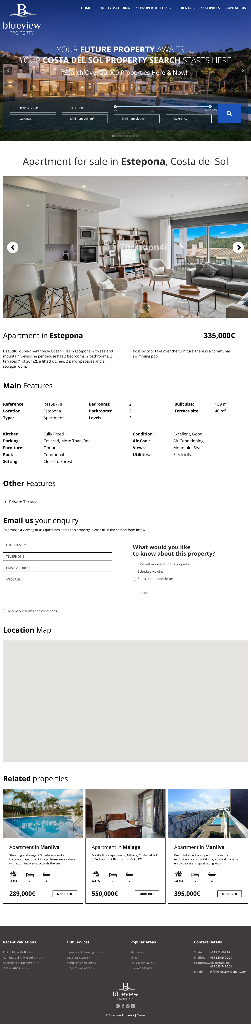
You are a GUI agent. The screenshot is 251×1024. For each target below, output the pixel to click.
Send (143, 593)
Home (86, 8)
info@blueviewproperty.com (228, 972)
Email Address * (19, 568)
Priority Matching (113, 8)
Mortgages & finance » (81, 963)
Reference (180, 119)
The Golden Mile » (142, 963)
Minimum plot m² (133, 119)
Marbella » (137, 952)
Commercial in (23, 958)
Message (13, 579)
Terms (141, 1015)
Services (212, 8)
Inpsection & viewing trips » (85, 952)
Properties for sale (157, 8)
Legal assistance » (78, 958)
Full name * (16, 545)
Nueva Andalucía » (142, 968)
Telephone (15, 556)
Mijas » (134, 958)
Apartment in (34, 847)
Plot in (19, 952)
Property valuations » (81, 968)
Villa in (16, 968)
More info (64, 894)
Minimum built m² (82, 119)
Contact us (236, 8)
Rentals (188, 8)
